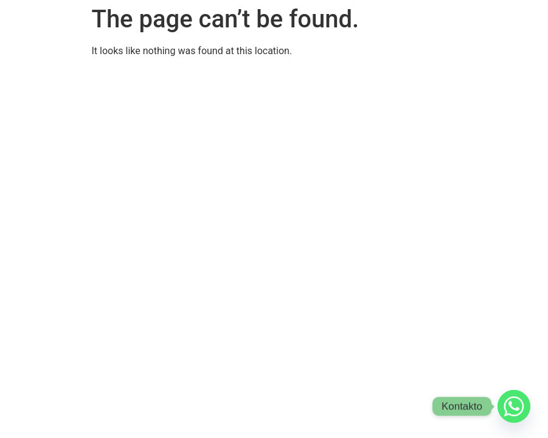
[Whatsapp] (514, 406)
